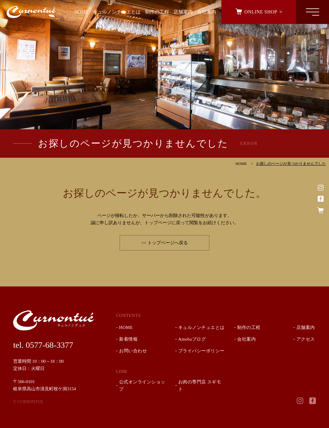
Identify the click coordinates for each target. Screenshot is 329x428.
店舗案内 (305, 327)
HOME (126, 327)
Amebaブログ (192, 339)
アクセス (305, 339)
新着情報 (128, 339)
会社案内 (246, 339)
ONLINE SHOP (260, 11)
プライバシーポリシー (201, 350)
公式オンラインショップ (142, 385)
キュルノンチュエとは (201, 327)
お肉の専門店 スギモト (199, 385)
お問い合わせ (133, 350)
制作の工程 (249, 327)
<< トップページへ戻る (164, 242)
